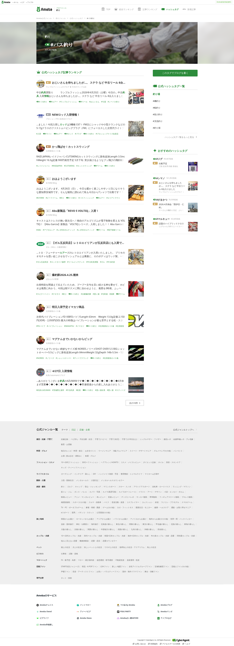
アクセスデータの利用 (170, 644)
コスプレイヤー (133, 502)
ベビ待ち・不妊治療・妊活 (81, 439)
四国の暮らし (123, 529)
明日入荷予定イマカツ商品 (68, 307)
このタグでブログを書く (175, 73)
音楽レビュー (113, 497)
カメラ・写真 (94, 492)
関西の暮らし (93, 529)
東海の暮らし (189, 524)
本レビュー (101, 497)
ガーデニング (66, 474)
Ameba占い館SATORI (129, 618)
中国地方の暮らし (108, 529)
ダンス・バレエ (80, 492)
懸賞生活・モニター (144, 507)
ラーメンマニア (104, 451)
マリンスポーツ (109, 486)
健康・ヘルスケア (161, 507)
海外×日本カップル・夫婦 (138, 536)
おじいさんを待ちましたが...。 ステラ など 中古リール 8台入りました (94, 82)
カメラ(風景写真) (109, 492)
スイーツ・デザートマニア (140, 451)
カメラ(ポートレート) (127, 492)
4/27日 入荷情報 (62, 371)
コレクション (147, 502)
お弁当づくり (90, 451)
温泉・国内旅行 (67, 524)
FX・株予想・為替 (68, 560)
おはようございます (64, 179)
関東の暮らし (134, 524)
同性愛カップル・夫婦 (186, 536)
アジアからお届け (104, 519)
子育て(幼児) (114, 439)
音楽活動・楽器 (118, 502)
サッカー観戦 (141, 497)
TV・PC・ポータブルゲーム (72, 507)
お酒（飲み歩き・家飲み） (72, 456)
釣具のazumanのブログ (55, 375)
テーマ (64, 430)
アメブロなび (165, 618)
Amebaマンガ (166, 611)
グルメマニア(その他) (162, 451)
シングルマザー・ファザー (150, 439)
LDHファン (104, 566)
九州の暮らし (136, 529)
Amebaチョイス (46, 605)
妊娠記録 (64, 439)
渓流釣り (158, 121)
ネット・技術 (66, 578)
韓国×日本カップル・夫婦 (114, 536)
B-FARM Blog (51, 183)
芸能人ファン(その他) (180, 566)
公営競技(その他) (103, 512)
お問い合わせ (139, 644)
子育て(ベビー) (101, 439)
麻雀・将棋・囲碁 (93, 507)
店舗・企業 (84, 430)
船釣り (157, 107)
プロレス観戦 (187, 497)
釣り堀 (157, 127)
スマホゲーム (187, 502)
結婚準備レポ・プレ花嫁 (183, 439)
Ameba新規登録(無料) (224, 2)
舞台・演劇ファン (152, 571)
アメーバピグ (85, 611)
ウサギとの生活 (110, 547)
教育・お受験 (66, 444)
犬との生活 (77, 547)
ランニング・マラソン (182, 486)
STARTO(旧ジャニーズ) (70, 566)
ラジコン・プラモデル (170, 502)
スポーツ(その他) (79, 502)
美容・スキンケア (173, 462)
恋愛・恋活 (95, 541)
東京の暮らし (148, 524)
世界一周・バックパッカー (181, 519)
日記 (73, 430)
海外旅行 (94, 524)
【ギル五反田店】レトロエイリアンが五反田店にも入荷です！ (89, 243)
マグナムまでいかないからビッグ (72, 339)
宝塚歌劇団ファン (162, 566)
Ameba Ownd (45, 611)
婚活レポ (167, 439)
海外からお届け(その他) (158, 519)
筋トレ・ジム (66, 492)
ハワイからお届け (120, 519)
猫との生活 (65, 547)
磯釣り (157, 101)
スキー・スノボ (124, 486)
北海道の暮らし (107, 524)
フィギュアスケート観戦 (169, 497)
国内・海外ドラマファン (132, 571)
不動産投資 (119, 560)
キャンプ (78, 486)
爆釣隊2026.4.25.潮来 (65, 275)
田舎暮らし (162, 529)
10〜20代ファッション (70, 462)
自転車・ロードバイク (161, 486)
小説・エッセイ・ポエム (174, 492)
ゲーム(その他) (108, 507)
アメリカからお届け (138, 519)
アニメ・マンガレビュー (84, 497)
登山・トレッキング (93, 486)
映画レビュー (66, 497)
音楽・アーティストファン (83, 571)
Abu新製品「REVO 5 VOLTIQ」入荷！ (75, 211)
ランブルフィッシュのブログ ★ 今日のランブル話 (66, 87)
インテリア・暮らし (82, 474)
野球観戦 (153, 497)
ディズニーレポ (127, 497)
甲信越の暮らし (162, 524)
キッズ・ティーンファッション (73, 467)
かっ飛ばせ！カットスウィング (71, 146)
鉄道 (157, 502)
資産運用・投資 (133, 560)
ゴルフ (70, 486)
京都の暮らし (79, 529)
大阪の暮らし (66, 529)
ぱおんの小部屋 (52, 279)
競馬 (73, 512)
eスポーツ (65, 512)
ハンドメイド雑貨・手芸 (108, 474)
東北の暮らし (121, 524)
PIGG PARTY (125, 611)
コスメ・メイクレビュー (131, 462)
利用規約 (153, 644)
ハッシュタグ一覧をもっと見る (181, 137)
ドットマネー (85, 605)
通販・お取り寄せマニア (181, 507)
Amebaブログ (166, 605)
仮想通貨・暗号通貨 (105, 560)
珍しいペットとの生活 (93, 547)
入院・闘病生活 (67, 480)
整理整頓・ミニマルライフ (131, 474)
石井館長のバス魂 (53, 151)
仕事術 (63, 553)
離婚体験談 (84, 541)
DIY (94, 474)
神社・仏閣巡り (82, 524)
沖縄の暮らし (149, 529)
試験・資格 (73, 553)
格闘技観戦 (65, 502)
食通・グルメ (90, 456)
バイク (106, 502)
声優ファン (65, 571)
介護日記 (94, 480)
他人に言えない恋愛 (69, 541)
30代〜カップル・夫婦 (93, 536)
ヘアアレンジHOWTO (109, 462)
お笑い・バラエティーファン (108, 571)
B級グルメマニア (120, 451)
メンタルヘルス (82, 480)
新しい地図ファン (119, 566)
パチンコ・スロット (86, 512)
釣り (47, 36)
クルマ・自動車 (95, 502)
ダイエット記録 (149, 462)
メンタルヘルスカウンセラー (112, 480)
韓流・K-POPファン (90, 566)
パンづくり (177, 451)
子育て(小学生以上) (129, 439)
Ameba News (85, 618)
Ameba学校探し (46, 624)
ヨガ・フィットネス (125, 507)
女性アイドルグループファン (140, 566)
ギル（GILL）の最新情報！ (57, 247)
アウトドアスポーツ (142, 486)
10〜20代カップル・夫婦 (71, 536)
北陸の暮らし (176, 524)
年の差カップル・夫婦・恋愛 (162, 536)
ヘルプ (186, 644)
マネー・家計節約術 (86, 560)
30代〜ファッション (90, 462)
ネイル (161, 462)
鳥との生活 (151, 547)
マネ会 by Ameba (127, 605)
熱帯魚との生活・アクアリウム (132, 547)
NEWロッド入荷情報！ (66, 114)
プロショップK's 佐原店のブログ (59, 119)
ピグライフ (43, 618)
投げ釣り (158, 114)
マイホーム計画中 (152, 474)
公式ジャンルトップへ (185, 429)
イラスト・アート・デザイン (150, 492)
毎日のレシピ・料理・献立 (72, 451)
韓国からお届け (67, 519)
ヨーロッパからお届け (85, 519)
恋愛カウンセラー (110, 541)
